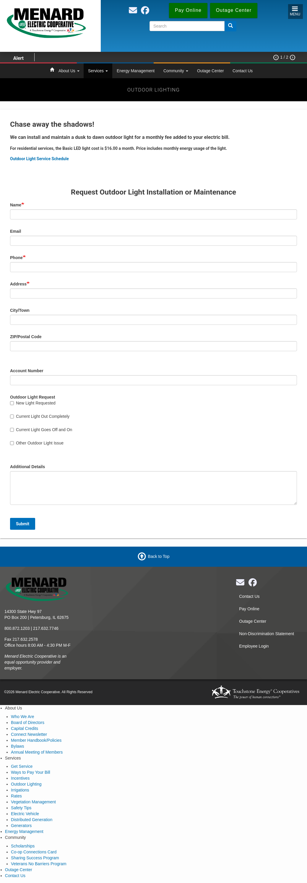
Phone (16, 257)
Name (15, 205)
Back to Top (159, 556)
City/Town (20, 310)
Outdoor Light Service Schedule (39, 158)
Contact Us (243, 70)
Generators (21, 825)
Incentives (20, 778)
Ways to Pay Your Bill (30, 772)
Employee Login (254, 646)
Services (98, 70)
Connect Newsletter (29, 734)
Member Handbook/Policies (36, 740)
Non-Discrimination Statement (266, 633)
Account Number (26, 370)
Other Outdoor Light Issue (37, 443)
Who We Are (22, 716)
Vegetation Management (33, 801)
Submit (22, 523)
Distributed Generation (31, 819)
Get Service (22, 766)
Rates (16, 796)
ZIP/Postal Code (26, 336)
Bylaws (17, 746)
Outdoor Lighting (26, 784)
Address (18, 284)
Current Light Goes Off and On (41, 429)
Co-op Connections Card (33, 852)
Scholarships (23, 846)
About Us (69, 70)
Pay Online (249, 608)
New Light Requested (33, 403)
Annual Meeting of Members (37, 752)
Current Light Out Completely (39, 416)
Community (175, 70)
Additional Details (27, 466)
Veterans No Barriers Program (38, 863)
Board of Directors (27, 722)
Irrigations (20, 790)
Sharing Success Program (35, 857)
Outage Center (210, 70)
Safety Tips (21, 807)
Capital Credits (24, 728)
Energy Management (136, 70)
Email (15, 231)
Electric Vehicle (25, 813)
